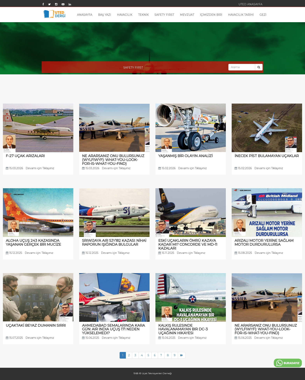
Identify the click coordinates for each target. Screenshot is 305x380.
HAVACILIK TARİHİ (241, 15)
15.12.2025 (14, 253)
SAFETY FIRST (164, 15)
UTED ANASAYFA (250, 4)
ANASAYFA (84, 15)
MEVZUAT (187, 15)
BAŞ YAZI (104, 15)
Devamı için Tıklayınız (40, 168)
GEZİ (262, 15)
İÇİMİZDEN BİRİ (211, 15)
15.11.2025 (166, 253)
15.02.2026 (166, 168)
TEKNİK (143, 15)
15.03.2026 (14, 168)
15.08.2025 (243, 253)
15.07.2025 (14, 338)
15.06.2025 (90, 338)
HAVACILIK (124, 15)
